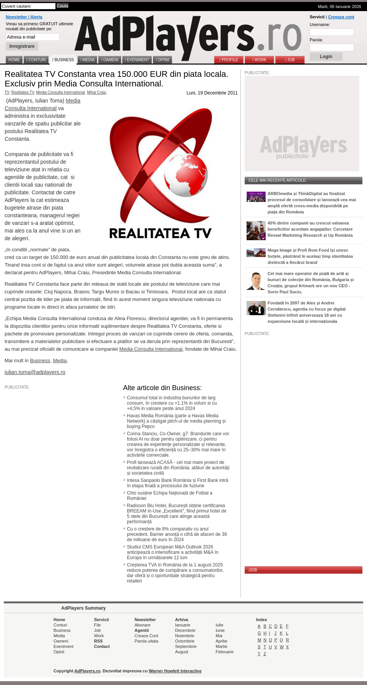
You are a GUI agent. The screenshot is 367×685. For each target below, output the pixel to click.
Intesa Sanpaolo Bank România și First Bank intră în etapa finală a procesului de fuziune (177, 483)
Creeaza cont (341, 17)
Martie (221, 646)
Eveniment (63, 646)
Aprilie (221, 641)
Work (99, 635)
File (97, 625)
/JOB (252, 570)
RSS (98, 641)
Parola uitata (146, 641)
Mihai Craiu (96, 92)
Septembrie (185, 646)
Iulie (219, 625)
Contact (102, 646)
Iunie (220, 630)
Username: (320, 24)
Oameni (61, 641)
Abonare (143, 625)
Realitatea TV (22, 92)
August (181, 651)
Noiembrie (184, 635)
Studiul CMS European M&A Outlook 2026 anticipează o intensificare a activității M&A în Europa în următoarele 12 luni (172, 552)
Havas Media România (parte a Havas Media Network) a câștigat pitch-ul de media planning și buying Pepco (176, 421)
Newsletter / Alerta (24, 17)
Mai (219, 635)
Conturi (60, 625)
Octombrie (185, 641)
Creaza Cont (146, 635)
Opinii (59, 651)
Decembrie (185, 630)
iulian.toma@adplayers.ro (35, 372)
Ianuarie (182, 625)
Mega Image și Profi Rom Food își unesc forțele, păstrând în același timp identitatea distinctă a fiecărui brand (310, 256)
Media (59, 635)
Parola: (316, 39)
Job (97, 630)
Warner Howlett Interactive (175, 671)
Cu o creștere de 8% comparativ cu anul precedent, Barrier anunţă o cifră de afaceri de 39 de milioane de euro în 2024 (177, 534)
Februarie (225, 651)
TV (7, 92)
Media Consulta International (60, 92)
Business (62, 630)
